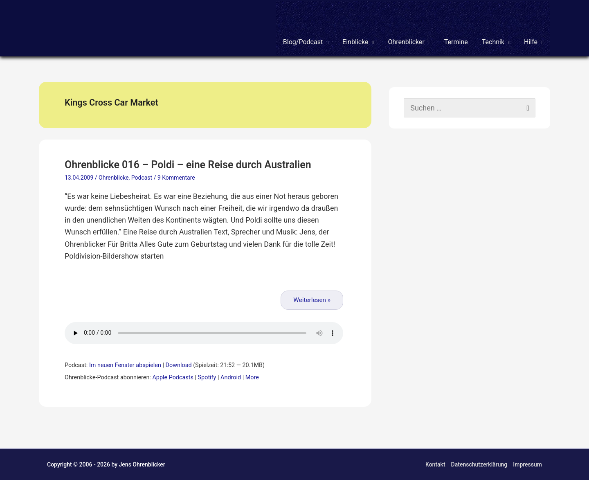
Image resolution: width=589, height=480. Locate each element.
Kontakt (435, 464)
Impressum (527, 464)
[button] (305, 28)
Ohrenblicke (114, 177)
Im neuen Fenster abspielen (125, 365)
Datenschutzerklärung (479, 464)
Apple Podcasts (172, 377)
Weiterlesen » (311, 300)
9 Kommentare (176, 177)
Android (230, 377)
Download (179, 365)
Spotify (207, 377)
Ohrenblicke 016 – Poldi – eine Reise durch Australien (188, 165)
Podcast (141, 177)
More (252, 377)
